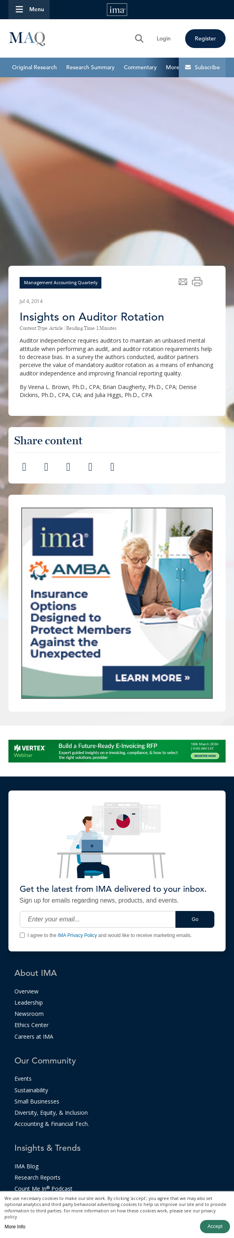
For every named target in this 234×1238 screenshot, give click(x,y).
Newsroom (29, 1013)
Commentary (140, 67)
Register (205, 38)
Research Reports (37, 1177)
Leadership (28, 1002)
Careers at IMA (33, 1036)
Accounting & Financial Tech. (51, 1124)
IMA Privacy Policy (77, 935)
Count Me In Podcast (43, 1188)
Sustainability (31, 1090)
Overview (26, 991)
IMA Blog (26, 1166)
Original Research (34, 67)
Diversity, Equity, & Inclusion (51, 1112)
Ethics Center (31, 1025)
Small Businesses (36, 1101)
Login (164, 38)
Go (195, 919)
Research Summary (90, 67)
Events (23, 1078)
